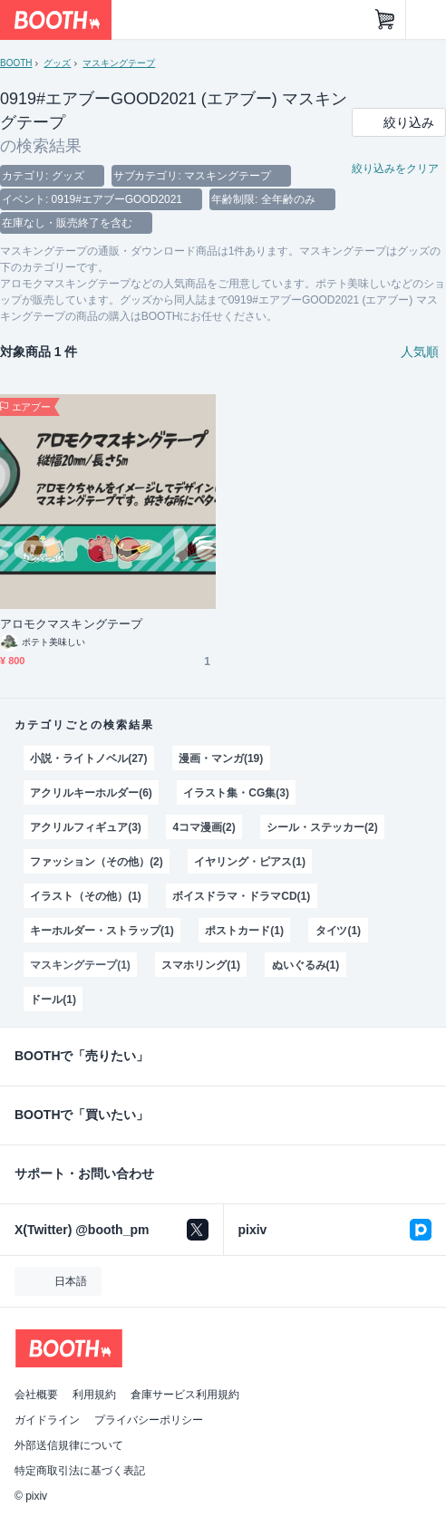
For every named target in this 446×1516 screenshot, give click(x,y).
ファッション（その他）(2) (96, 861)
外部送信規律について (69, 1445)
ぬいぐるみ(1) (306, 965)
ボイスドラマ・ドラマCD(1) (241, 896)
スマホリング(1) (200, 965)
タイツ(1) (338, 930)
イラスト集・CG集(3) (235, 793)
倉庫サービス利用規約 (185, 1394)
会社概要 (36, 1394)
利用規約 (94, 1394)
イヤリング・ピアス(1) (249, 861)
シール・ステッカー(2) (322, 827)
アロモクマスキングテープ (71, 624)
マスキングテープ (118, 63)
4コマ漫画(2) (203, 827)
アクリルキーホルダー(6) (90, 793)
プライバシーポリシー (148, 1420)
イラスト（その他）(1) (85, 896)
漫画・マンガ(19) (221, 758)
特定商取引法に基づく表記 (80, 1470)
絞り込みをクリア (395, 168)
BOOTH (16, 63)
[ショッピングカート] (385, 20)
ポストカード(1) (244, 930)
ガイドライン (47, 1420)
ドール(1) (53, 999)
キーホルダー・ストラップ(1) (101, 930)
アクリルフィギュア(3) (85, 827)
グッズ (57, 63)
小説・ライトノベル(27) (88, 758)
